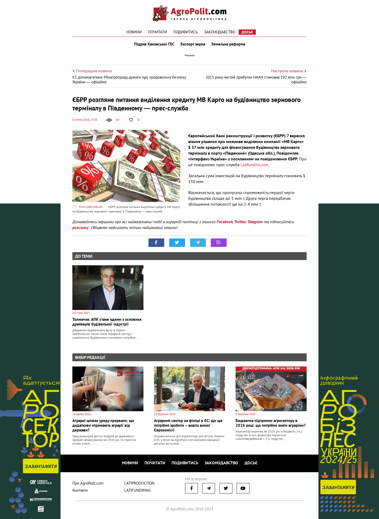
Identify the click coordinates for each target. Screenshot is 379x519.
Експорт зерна (193, 44)
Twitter (240, 221)
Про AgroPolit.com (87, 483)
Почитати (157, 31)
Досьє (247, 32)
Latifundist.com (254, 164)
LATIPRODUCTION (139, 483)
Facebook (225, 221)
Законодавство (219, 31)
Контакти (80, 490)
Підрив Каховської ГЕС (154, 44)
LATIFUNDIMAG (137, 490)
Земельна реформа (228, 44)
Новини (134, 31)
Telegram (255, 221)
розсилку (80, 227)
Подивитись (185, 31)
